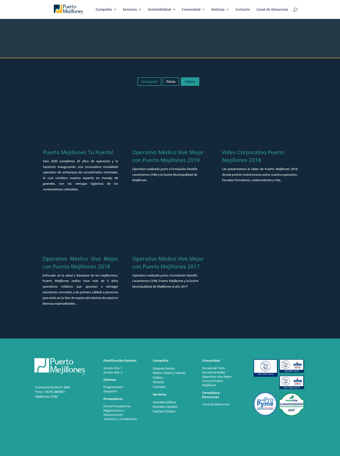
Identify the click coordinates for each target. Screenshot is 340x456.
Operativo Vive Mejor (217, 376)
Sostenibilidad (159, 10)
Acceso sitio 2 (112, 372)
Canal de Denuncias (272, 10)
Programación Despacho (113, 389)
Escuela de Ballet (213, 372)
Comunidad (191, 10)
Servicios (130, 10)
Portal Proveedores (117, 406)
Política (158, 377)
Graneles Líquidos (165, 406)
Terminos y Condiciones (120, 419)
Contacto (242, 10)
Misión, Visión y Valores (169, 373)
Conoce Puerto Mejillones (212, 383)
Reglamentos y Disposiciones (113, 412)
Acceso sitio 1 (112, 368)
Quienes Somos (164, 368)
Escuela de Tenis (213, 368)
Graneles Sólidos (164, 402)
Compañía (104, 10)
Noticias (218, 10)
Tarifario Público (164, 411)
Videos (190, 81)
